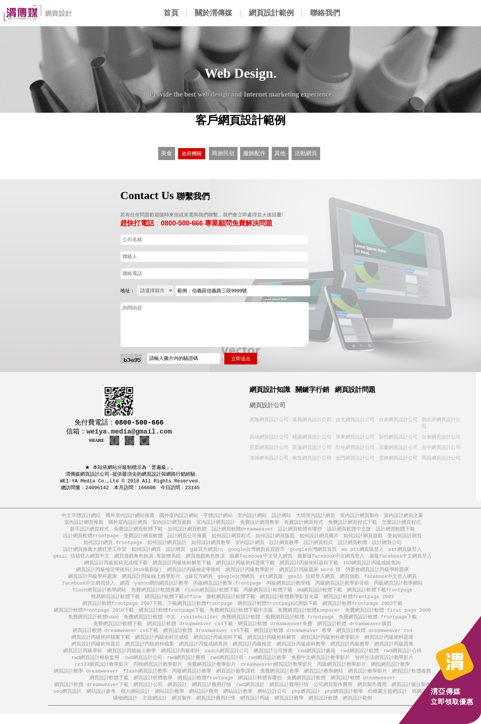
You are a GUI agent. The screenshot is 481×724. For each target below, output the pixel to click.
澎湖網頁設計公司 (269, 457)
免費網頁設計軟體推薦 (155, 594)
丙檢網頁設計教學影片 (157, 673)
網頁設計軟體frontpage (205, 687)
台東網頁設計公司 (441, 435)
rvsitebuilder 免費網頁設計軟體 (220, 623)
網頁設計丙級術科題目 (95, 651)
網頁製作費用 (372, 694)
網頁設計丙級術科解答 (271, 644)
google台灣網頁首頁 (313, 551)
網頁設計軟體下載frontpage (379, 594)
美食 (166, 152)
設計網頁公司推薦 (187, 537)
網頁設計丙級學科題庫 (92, 580)
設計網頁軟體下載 (395, 530)
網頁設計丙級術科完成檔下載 (116, 566)
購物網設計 (125, 708)
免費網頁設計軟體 (306, 687)
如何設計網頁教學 (210, 544)
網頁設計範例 (271, 13)
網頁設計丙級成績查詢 (203, 651)
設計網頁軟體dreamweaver (242, 530)
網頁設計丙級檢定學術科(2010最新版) (119, 573)
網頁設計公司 (268, 403)
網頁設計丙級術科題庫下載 (245, 566)
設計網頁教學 (284, 544)
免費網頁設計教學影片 (211, 673)
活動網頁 (306, 152)
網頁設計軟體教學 (152, 687)
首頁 (170, 13)
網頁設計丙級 (254, 708)
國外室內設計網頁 (127, 523)
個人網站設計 (135, 701)
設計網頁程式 (318, 544)
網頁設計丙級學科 (82, 658)
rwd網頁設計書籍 (317, 658)
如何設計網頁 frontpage (112, 544)
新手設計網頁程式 (89, 530)
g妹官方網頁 (199, 580)
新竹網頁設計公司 (398, 435)
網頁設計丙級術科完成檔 (162, 644)
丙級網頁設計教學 (191, 680)
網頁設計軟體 (323, 708)
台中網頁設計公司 (441, 446)
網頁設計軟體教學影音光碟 (289, 601)
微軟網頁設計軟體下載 (230, 601)
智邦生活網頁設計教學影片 (384, 666)
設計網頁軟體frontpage (91, 537)
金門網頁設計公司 (355, 457)
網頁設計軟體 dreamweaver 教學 (292, 637)
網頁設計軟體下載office (173, 601)
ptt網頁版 (271, 580)
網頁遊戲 (349, 580)
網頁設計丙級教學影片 (249, 573)
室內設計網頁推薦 (83, 523)
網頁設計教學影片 (367, 680)
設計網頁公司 (386, 544)
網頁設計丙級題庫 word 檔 (310, 573)
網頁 (125, 587)
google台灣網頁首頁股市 (256, 551)
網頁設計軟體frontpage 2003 (359, 601)
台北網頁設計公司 (355, 417)
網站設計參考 (101, 701)
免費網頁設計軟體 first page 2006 (388, 616)
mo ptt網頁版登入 (363, 551)
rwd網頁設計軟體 (359, 658)
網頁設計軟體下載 (109, 687)
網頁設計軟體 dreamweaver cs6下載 (116, 637)
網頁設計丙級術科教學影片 (330, 644)
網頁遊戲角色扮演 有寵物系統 (147, 558)
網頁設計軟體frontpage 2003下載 (362, 608)
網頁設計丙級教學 (349, 651)
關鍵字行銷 (312, 387)
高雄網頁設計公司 (269, 435)
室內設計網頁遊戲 (171, 523)
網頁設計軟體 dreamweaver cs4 (374, 637)
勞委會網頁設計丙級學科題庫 (377, 573)
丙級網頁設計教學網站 (398, 587)
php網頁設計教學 (344, 701)
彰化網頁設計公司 (355, 446)
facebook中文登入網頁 (390, 580)
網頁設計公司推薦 (273, 658)
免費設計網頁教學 (259, 523)
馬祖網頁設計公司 (441, 457)
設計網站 (281, 516)
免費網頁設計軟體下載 (117, 630)
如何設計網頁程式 (231, 537)
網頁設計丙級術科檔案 (149, 651)
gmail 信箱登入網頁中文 (81, 558)
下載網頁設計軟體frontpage (200, 608)
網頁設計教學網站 (323, 680)
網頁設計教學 (289, 708)
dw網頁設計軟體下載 (319, 594)
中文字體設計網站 (81, 516)
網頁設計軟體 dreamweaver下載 (91, 694)
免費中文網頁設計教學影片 (320, 666)
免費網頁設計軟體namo (93, 623)
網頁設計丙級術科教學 (301, 651)
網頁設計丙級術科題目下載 (309, 566)
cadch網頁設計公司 (227, 658)
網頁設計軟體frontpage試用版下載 (277, 608)
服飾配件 (254, 152)
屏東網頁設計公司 (355, 435)
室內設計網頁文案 (403, 516)
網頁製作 (181, 708)
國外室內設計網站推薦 (130, 516)
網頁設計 (177, 694)
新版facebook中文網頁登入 (400, 558)
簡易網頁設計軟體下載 (115, 601)
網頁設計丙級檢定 (252, 651)
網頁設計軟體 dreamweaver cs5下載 (206, 637)
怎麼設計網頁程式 (401, 523)
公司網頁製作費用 (332, 694)
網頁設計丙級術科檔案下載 (100, 644)
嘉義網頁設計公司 (311, 417)
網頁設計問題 (355, 387)
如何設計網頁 (146, 551)
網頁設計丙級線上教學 (131, 658)
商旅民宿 (223, 152)
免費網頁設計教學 (279, 680)
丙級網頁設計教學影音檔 (342, 587)
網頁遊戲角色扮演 (205, 558)
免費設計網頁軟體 (143, 537)
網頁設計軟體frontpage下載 (171, 616)
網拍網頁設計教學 (390, 673)
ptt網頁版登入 (405, 551)
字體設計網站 (218, 516)
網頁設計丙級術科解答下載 (182, 566)
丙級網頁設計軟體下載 (268, 594)
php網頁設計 (306, 701)
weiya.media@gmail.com (129, 429)
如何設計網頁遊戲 (363, 537)
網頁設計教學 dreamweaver (86, 680)
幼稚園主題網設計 (387, 701)
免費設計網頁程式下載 (352, 523)
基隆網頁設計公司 (269, 417)
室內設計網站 (252, 516)
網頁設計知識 (270, 387)
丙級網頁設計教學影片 (341, 673)
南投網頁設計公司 (311, 457)
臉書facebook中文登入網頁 (261, 558)
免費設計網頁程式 (303, 523)
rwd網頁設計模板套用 (95, 666)
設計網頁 (175, 551)
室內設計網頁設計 (215, 523)
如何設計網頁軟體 (187, 530)
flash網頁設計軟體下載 (212, 594)
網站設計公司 (272, 701)
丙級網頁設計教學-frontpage (227, 587)
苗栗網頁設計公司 (269, 446)
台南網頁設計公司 (398, 417)
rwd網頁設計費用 (186, 666)
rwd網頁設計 (250, 694)
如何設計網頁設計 (166, 544)
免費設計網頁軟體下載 (138, 530)
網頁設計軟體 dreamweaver (363, 687)
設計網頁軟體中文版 (349, 530)
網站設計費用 (203, 701)
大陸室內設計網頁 (315, 516)
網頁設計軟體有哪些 (260, 687)
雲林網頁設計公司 (398, 457)
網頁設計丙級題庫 (393, 651)
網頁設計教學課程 (235, 680)
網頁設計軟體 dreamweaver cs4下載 (190, 630)
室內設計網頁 (250, 544)
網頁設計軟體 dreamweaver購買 (354, 630)
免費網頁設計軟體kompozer (309, 616)
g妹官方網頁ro (206, 551)
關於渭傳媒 (213, 13)
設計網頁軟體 (352, 544)
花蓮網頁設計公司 (311, 446)
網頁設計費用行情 (211, 694)
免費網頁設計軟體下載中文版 (241, 616)
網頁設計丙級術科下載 (218, 644)
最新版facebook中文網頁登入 (331, 558)
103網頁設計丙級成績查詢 (372, 566)
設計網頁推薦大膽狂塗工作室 (95, 551)
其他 (280, 152)
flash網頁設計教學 (145, 680)
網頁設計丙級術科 (180, 658)
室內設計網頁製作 (359, 516)
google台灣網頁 (236, 580)
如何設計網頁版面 (275, 537)
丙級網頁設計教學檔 (288, 587)
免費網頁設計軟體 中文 (149, 623)
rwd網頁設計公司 (143, 666)
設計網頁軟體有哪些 (300, 530)
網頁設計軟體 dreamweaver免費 (275, 630)
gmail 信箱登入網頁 (311, 580)
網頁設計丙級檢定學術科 (194, 573)
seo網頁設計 (67, 701)
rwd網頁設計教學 (267, 666)
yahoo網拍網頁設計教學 (161, 587)
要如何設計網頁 (404, 537)
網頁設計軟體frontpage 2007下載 (122, 608)
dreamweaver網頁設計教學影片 (276, 673)
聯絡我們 (325, 13)
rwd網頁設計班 (226, 666)
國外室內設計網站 (178, 516)
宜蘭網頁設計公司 (398, 446)
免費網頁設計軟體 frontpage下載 (378, 623)
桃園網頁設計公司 (311, 435)
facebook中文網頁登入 (88, 587)
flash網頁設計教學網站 (99, 594)
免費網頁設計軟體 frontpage (299, 623)
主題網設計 (154, 708)
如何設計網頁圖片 (319, 537)
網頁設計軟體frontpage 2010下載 (94, 616)
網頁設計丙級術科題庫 (389, 644)
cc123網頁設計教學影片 (102, 673)
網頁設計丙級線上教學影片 (151, 580)
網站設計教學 (169, 701)
